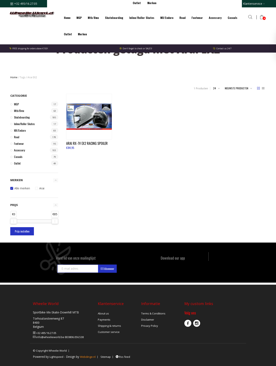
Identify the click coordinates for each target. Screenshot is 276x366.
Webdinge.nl (88, 357)
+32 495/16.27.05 (44, 333)
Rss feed (123, 357)
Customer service (109, 332)
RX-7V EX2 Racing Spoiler (87, 142)
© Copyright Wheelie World (50, 350)
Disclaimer (147, 319)
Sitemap (105, 357)
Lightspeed (56, 357)
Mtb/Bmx (93, 17)
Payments (104, 319)
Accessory (215, 17)
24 (214, 88)
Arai (41, 188)
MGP (79, 17)
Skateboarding (114, 17)
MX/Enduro (166, 17)
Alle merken (22, 188)
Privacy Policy (149, 326)
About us (103, 313)
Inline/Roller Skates (141, 17)
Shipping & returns (109, 326)
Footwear (197, 17)
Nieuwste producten (236, 88)
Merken (82, 34)
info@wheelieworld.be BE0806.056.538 (58, 337)
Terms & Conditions (153, 313)
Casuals (232, 17)
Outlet (68, 34)
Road (182, 17)
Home (67, 17)
